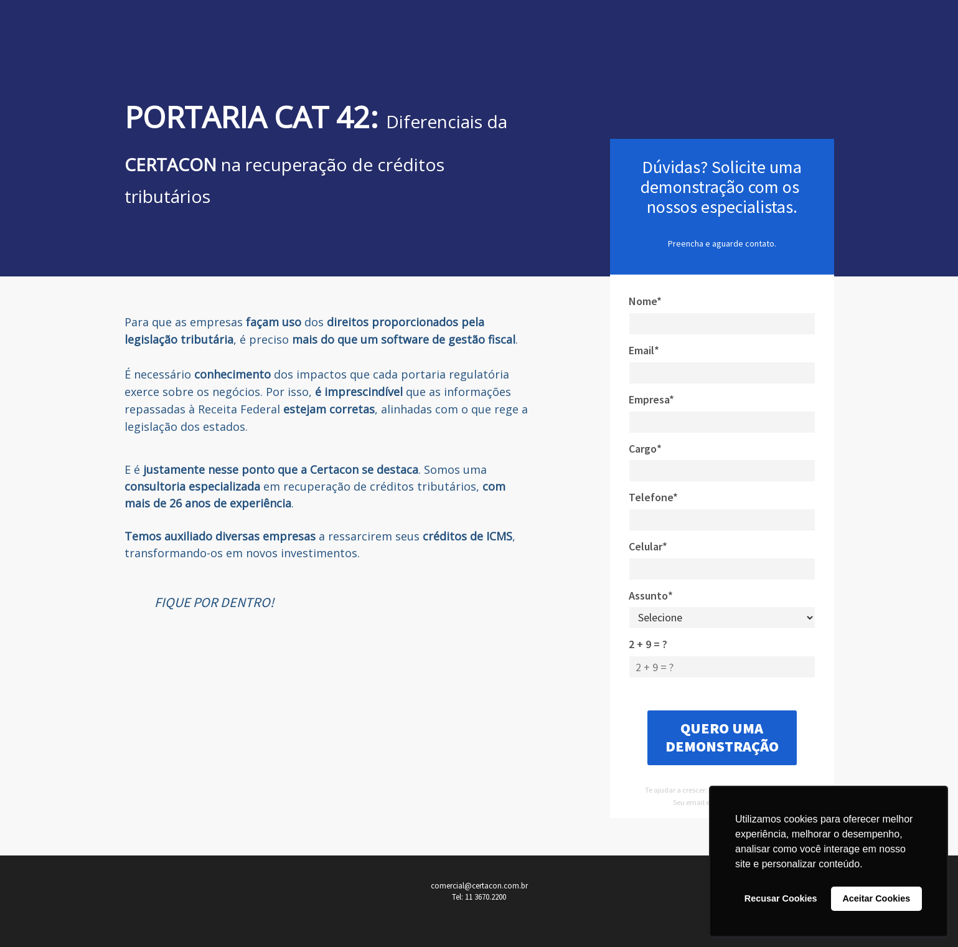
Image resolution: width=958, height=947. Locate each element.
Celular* (648, 546)
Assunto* (651, 595)
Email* (644, 350)
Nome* (645, 301)
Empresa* (651, 399)
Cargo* (645, 448)
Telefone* (653, 497)
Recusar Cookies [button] (780, 898)
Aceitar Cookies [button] (876, 898)
